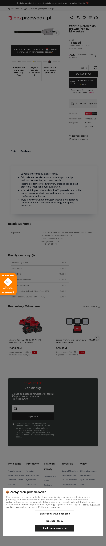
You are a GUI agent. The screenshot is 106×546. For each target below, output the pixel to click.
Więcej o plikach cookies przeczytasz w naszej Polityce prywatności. (53, 505)
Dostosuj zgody (54, 520)
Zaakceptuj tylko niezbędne (55, 513)
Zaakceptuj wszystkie (55, 528)
